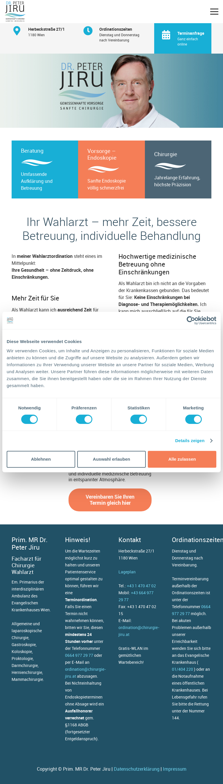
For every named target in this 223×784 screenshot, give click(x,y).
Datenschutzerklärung (136, 769)
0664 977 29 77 (79, 655)
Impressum (174, 769)
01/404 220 (182, 669)
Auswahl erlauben (111, 459)
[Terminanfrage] (169, 34)
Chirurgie (165, 154)
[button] (214, 11)
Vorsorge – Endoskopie (101, 154)
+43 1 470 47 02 (141, 585)
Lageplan (127, 572)
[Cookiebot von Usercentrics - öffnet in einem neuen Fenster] (191, 320)
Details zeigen (189, 440)
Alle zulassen (182, 459)
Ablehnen (41, 459)
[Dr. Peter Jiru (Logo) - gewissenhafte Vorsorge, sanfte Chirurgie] (15, 11)
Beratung (32, 150)
